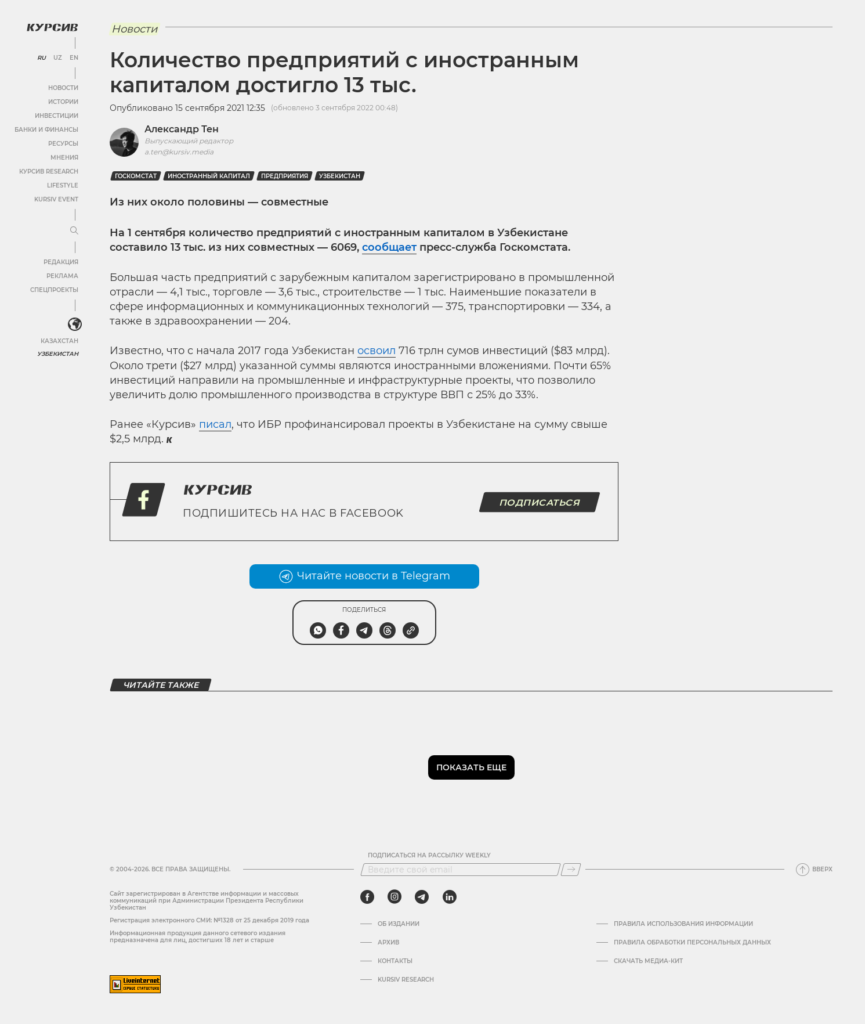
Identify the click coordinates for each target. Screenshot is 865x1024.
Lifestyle (62, 185)
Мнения (64, 157)
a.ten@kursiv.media (178, 151)
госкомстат (136, 176)
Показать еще (471, 767)
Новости (63, 88)
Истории (63, 102)
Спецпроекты (54, 290)
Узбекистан (57, 354)
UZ (57, 58)
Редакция (61, 262)
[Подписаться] (571, 869)
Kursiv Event (56, 199)
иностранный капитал (209, 176)
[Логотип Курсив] (52, 27)
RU (41, 58)
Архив (388, 942)
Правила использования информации (683, 924)
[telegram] (422, 897)
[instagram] (394, 897)
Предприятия (284, 176)
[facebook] (367, 897)
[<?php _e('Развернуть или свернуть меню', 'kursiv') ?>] (75, 324)
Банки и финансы (46, 130)
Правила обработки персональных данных (692, 942)
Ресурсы (63, 143)
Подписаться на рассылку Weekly (429, 855)
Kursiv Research (406, 979)
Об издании (398, 924)
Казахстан (59, 341)
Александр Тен (181, 129)
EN (74, 58)
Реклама (62, 276)
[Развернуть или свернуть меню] (74, 231)
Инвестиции (56, 116)
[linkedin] (449, 897)
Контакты (395, 961)
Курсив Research (48, 171)
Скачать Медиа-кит (648, 961)
